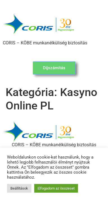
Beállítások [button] (19, 188)
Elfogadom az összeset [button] (56, 188)
